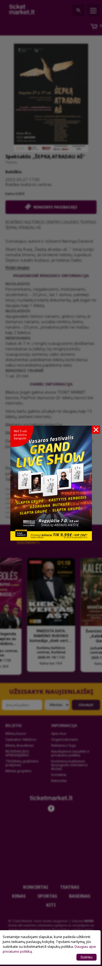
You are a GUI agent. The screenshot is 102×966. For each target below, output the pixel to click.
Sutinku (86, 957)
